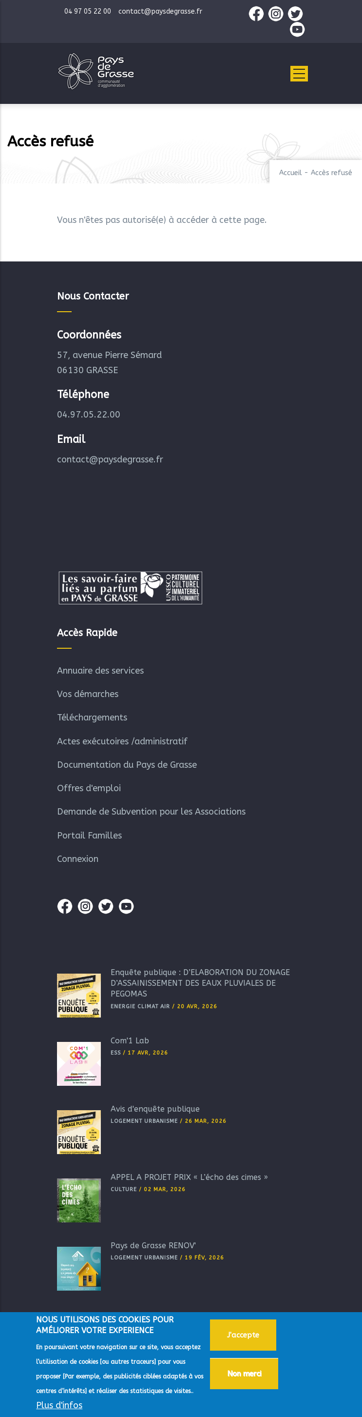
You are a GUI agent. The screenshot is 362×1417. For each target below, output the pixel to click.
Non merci (244, 1375)
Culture (124, 1189)
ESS (116, 1053)
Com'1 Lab (130, 1040)
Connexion (77, 859)
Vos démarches (87, 694)
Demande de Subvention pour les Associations (151, 811)
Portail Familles (89, 835)
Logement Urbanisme (144, 1121)
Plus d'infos (59, 1406)
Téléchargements (92, 717)
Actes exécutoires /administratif (122, 741)
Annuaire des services (100, 670)
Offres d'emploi (89, 788)
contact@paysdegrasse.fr (110, 459)
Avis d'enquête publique (155, 1109)
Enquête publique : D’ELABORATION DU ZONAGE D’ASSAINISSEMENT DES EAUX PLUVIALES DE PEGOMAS (200, 983)
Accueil (290, 173)
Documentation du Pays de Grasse (127, 764)
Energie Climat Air (140, 1006)
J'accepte (243, 1337)
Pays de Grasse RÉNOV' (153, 1245)
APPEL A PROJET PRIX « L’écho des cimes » (189, 1177)
